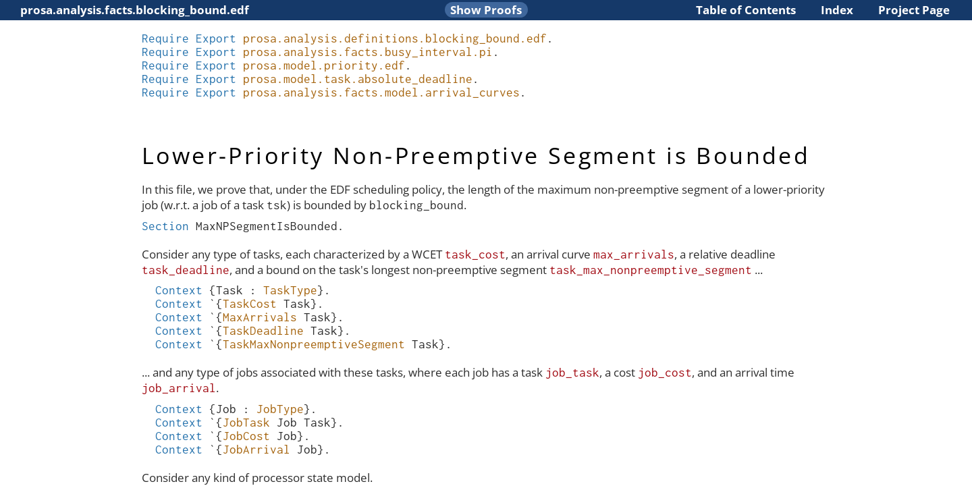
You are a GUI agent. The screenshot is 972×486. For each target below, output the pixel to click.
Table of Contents (746, 10)
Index (837, 10)
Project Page (914, 10)
